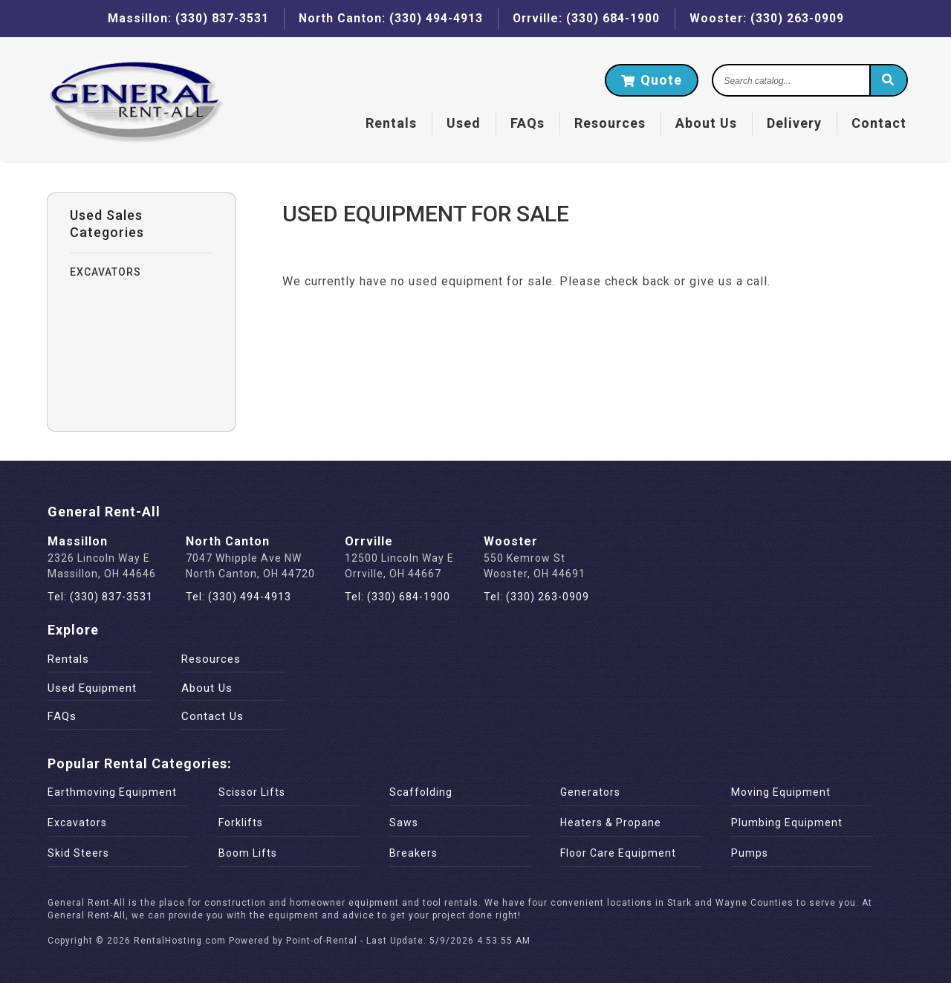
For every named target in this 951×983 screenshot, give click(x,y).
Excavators (77, 822)
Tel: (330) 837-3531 (100, 597)
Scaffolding (420, 792)
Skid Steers (78, 853)
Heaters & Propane (610, 822)
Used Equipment (92, 688)
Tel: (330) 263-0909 (536, 597)
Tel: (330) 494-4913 (238, 597)
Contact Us (212, 716)
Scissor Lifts (251, 792)
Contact (875, 124)
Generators (590, 792)
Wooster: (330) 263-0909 (767, 18)
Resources (607, 124)
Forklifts (240, 822)
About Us (703, 124)
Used (461, 124)
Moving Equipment (781, 792)
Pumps (749, 853)
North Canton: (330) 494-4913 (388, 18)
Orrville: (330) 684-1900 (585, 18)
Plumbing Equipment (787, 822)
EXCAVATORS (105, 272)
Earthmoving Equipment (112, 792)
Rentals (388, 124)
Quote (648, 80)
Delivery (791, 124)
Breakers (413, 853)
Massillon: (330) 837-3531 (186, 18)
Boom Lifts (247, 853)
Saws (403, 822)
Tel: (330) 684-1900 (397, 597)
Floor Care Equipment (618, 853)
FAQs (524, 124)
